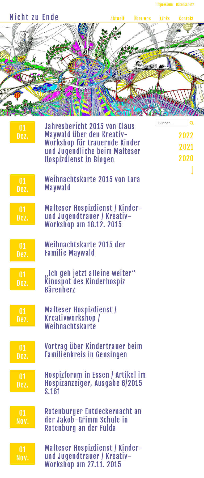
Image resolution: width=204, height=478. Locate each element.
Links (165, 18)
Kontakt (186, 18)
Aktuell (117, 18)
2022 (186, 135)
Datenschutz (185, 4)
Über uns (142, 18)
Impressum (164, 4)
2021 (186, 147)
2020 (186, 158)
